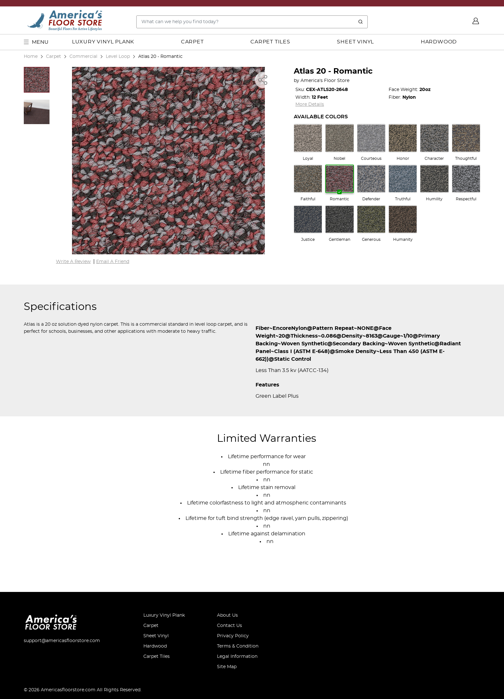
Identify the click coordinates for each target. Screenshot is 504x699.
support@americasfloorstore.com (62, 641)
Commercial (83, 56)
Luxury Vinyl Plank (103, 41)
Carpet (192, 41)
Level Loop (118, 56)
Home (31, 56)
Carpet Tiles (270, 41)
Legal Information (237, 656)
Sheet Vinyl (355, 41)
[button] (37, 80)
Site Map (227, 667)
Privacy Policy (233, 636)
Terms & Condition (237, 646)
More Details (309, 104)
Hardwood (439, 41)
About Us (227, 615)
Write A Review (73, 261)
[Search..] (252, 21)
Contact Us (229, 625)
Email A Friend (112, 261)
